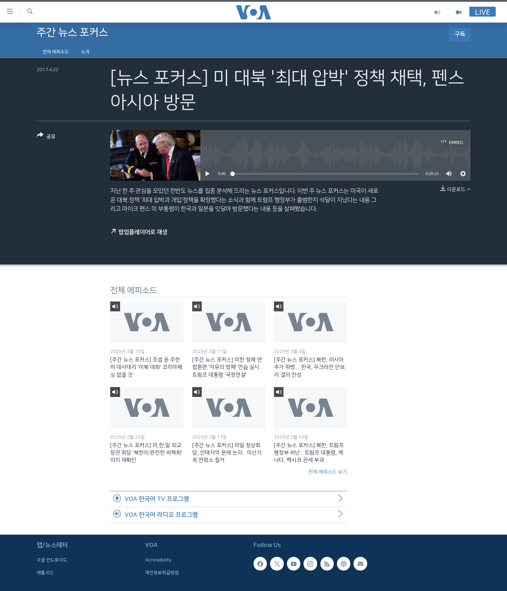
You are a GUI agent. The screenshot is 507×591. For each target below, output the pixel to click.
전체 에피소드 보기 (327, 472)
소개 (85, 51)
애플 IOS (45, 572)
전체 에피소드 (56, 51)
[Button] (46, 137)
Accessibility (158, 560)
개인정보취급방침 (162, 572)
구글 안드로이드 (52, 560)
